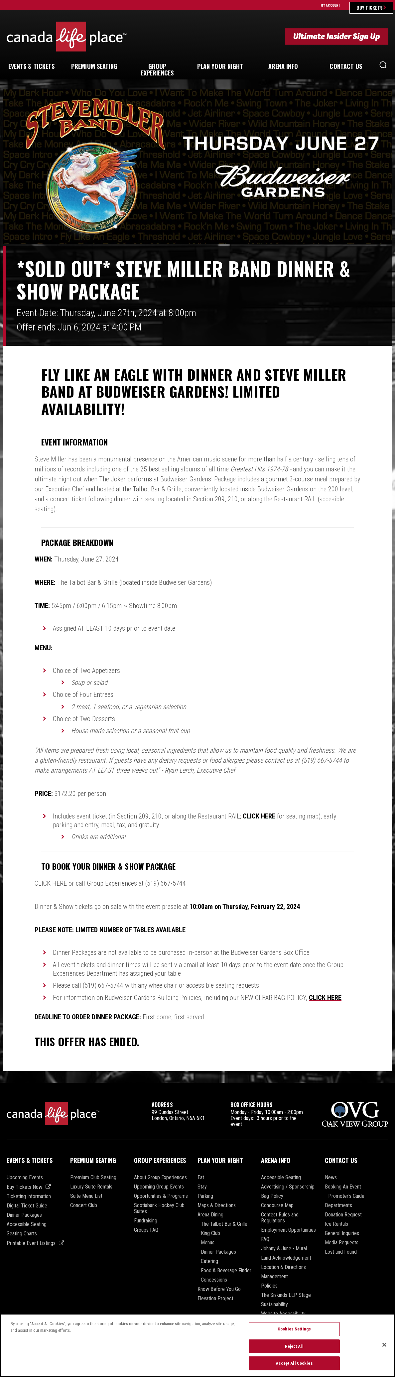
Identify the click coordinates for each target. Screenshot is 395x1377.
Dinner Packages (24, 1215)
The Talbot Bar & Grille (224, 1224)
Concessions (214, 1280)
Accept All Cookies (294, 1366)
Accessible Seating (27, 1224)
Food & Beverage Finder (226, 1271)
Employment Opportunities (288, 1230)
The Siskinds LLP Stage (286, 1295)
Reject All (294, 1349)
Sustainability (274, 1305)
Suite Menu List (86, 1196)
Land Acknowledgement (286, 1258)
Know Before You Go (219, 1289)
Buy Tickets (369, 7)
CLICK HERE (259, 816)
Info (283, 66)
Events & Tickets (30, 1160)
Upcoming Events (25, 1178)
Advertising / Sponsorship (288, 1187)
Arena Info (275, 1160)
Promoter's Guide (346, 1196)
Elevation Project (215, 1299)
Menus (207, 1243)
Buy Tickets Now (24, 1187)
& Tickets (31, 66)
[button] (383, 66)
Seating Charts (22, 1234)
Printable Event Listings (31, 1243)
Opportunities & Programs (161, 1196)
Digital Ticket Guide (27, 1206)
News (331, 1178)
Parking (205, 1196)
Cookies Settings (294, 1332)
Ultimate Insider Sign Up (336, 36)
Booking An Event (343, 1187)
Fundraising (145, 1221)
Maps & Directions (217, 1205)
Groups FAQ (146, 1230)
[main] (197, 586)
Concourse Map (277, 1205)
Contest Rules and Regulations (280, 1218)
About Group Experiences (160, 1178)
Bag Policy (272, 1196)
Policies (269, 1286)
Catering (209, 1261)
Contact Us (341, 1160)
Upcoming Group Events (159, 1187)
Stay (202, 1187)
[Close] (384, 1348)
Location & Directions (283, 1267)
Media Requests (341, 1243)
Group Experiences (160, 1160)
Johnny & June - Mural (284, 1249)
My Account (330, 5)
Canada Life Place (67, 36)
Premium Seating (93, 1160)
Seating (94, 66)
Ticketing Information (29, 1196)
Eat (201, 1178)
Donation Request (343, 1215)
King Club (210, 1233)
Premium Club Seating (93, 1178)
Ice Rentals (336, 1224)
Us (345, 66)
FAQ (265, 1239)
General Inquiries (342, 1233)
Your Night (220, 66)
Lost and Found (341, 1252)
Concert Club (83, 1205)
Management (274, 1277)
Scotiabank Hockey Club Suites (159, 1208)
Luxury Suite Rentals (91, 1187)
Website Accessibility (283, 1314)
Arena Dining (210, 1215)
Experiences (157, 69)
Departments (338, 1205)
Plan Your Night (220, 1160)
